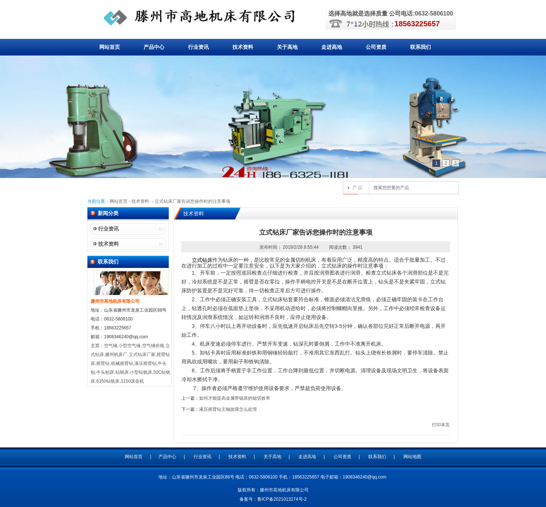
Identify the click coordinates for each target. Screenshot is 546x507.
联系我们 (420, 47)
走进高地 (331, 47)
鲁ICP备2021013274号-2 (282, 499)
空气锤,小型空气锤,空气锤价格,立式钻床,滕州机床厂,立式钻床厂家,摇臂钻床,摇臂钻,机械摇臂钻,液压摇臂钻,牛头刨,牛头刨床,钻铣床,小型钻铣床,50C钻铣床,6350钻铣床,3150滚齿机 (130, 363)
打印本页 (441, 424)
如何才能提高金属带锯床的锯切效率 (234, 398)
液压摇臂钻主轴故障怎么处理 (228, 409)
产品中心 (154, 47)
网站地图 (412, 456)
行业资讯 (198, 47)
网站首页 (109, 47)
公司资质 (376, 47)
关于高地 (287, 47)
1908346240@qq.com (364, 477)
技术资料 (242, 47)
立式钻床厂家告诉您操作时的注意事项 (192, 201)
